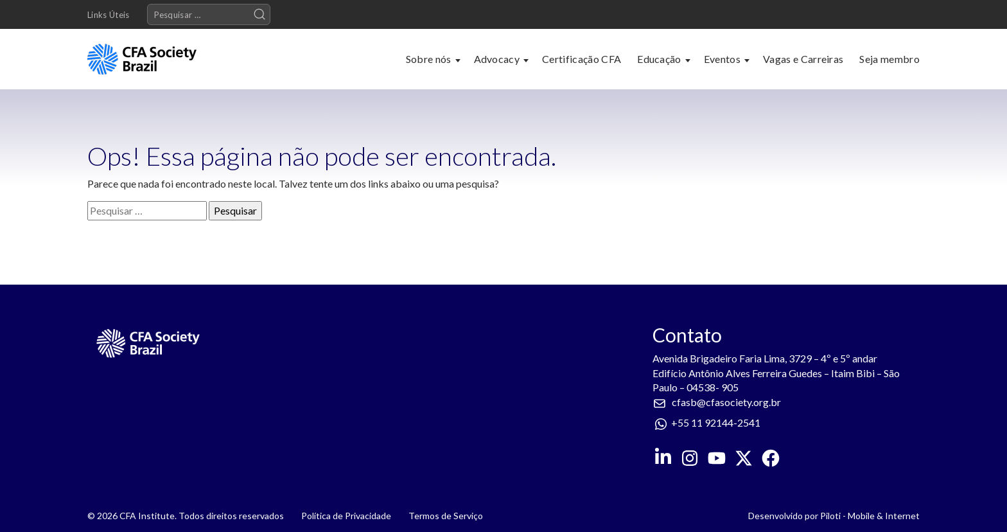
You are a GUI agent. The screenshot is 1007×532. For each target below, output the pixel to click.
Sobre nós (428, 59)
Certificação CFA (581, 59)
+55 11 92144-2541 (715, 422)
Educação (659, 59)
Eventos (722, 59)
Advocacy (497, 59)
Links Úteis (108, 15)
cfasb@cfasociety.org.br (726, 402)
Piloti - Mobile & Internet (870, 515)
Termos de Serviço (445, 515)
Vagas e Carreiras (803, 59)
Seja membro (889, 59)
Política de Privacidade (346, 515)
